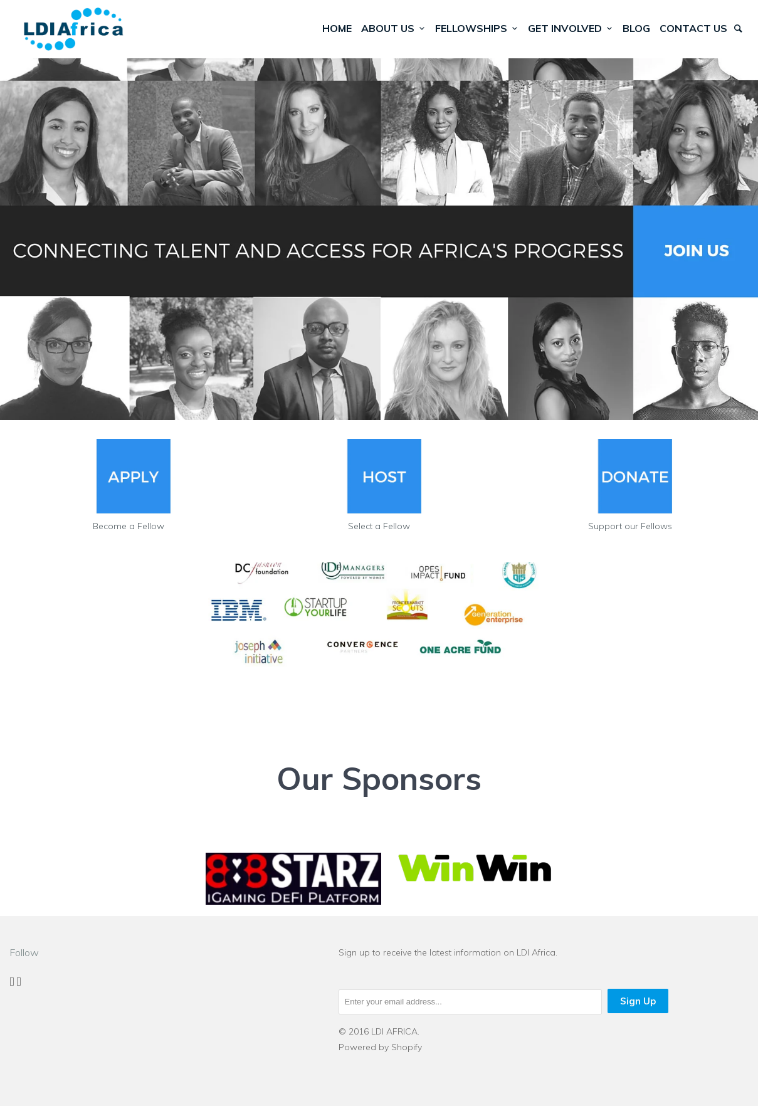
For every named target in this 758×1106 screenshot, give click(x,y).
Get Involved (570, 28)
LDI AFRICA (394, 1031)
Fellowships (476, 28)
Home (337, 28)
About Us (393, 28)
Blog (636, 28)
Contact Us (693, 28)
